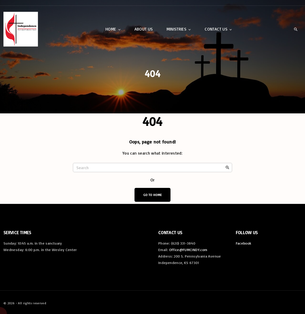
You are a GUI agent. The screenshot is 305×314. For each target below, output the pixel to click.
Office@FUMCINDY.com (188, 249)
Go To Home (152, 195)
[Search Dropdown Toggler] (296, 29)
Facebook (243, 243)
